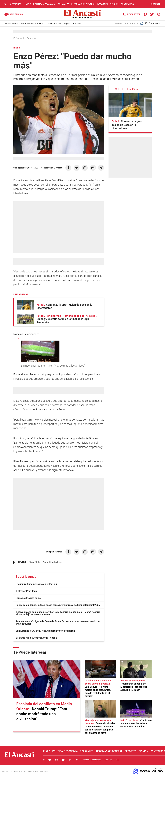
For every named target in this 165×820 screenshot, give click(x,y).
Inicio (28, 4)
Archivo (40, 23)
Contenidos (127, 4)
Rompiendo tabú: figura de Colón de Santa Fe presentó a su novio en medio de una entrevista (58, 622)
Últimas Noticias (11, 23)
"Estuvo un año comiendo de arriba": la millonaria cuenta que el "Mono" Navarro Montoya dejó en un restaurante (58, 613)
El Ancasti (18, 38)
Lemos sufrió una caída (28, 598)
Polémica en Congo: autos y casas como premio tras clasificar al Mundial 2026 (58, 605)
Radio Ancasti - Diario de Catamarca (13, 14)
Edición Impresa (28, 23)
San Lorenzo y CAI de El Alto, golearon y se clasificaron (45, 630)
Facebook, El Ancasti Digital (44, 760)
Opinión (114, 4)
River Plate (34, 562)
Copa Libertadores (52, 562)
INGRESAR (155, 4)
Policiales (63, 4)
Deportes (102, 4)
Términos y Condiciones (91, 760)
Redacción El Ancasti (53, 168)
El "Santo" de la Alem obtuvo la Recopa (36, 637)
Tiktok (69, 760)
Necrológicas (64, 23)
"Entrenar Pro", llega (26, 591)
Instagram (56, 760)
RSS (117, 760)
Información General (83, 4)
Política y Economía (44, 4)
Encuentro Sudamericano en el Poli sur (36, 584)
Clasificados (51, 23)
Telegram (76, 760)
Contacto (76, 23)
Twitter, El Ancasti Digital (49, 760)
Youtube (63, 760)
